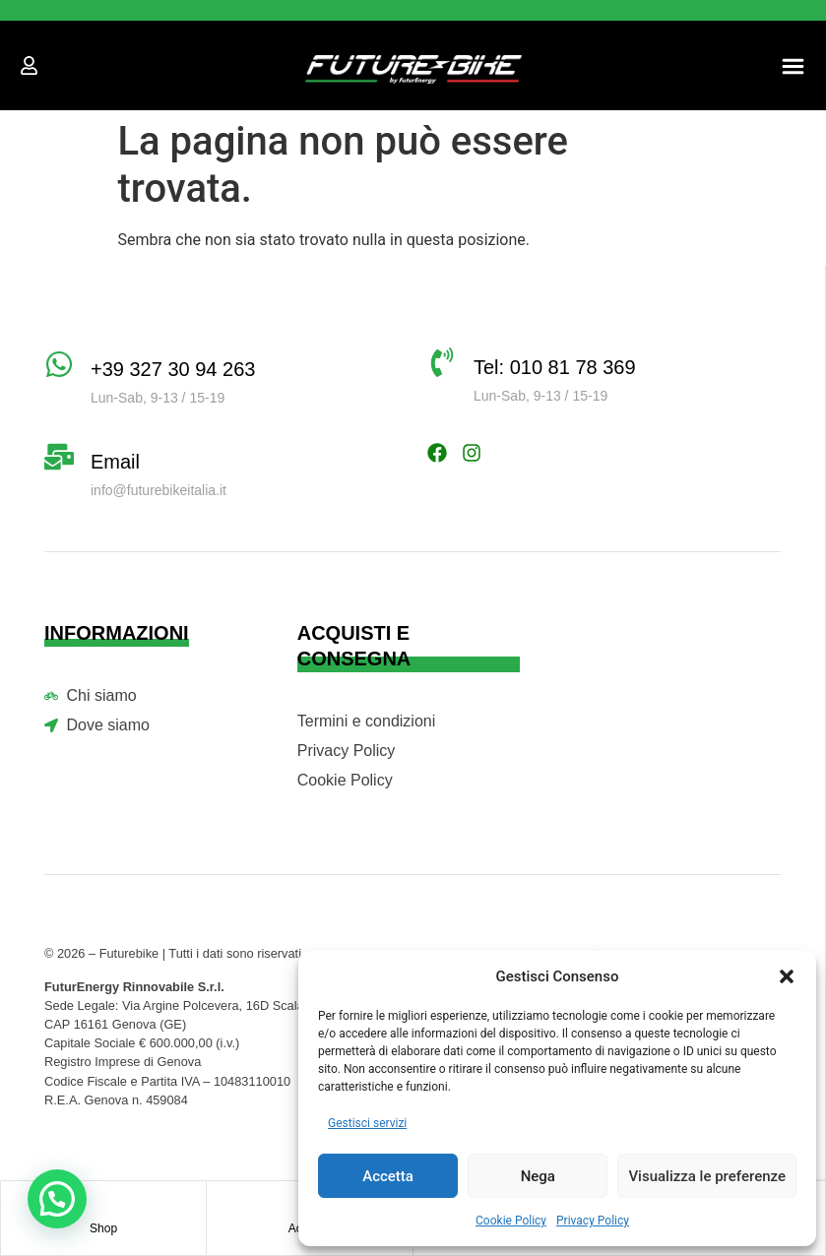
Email (115, 461)
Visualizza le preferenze (707, 1176)
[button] (786, 976)
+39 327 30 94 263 (173, 369)
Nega (538, 1176)
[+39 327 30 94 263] (59, 364)
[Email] (59, 456)
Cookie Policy (511, 1220)
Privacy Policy (592, 1220)
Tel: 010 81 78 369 (555, 367)
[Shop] (103, 1201)
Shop (103, 1228)
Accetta (387, 1176)
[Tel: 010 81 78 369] (442, 362)
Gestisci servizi (367, 1123)
